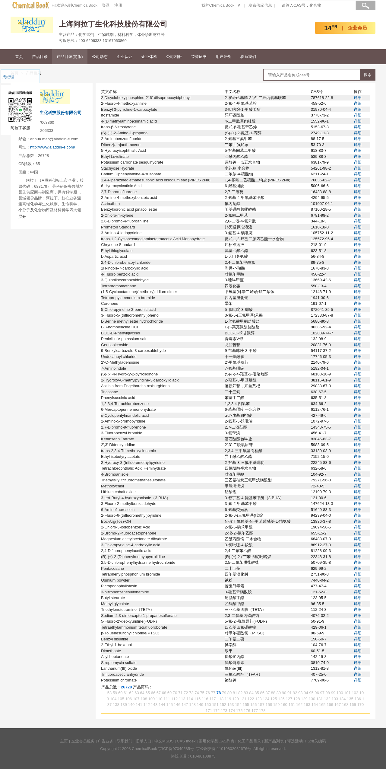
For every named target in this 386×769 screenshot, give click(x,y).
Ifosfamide (110, 115)
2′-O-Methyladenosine (120, 362)
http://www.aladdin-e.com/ (52, 147)
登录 (106, 5)
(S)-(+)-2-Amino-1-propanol (124, 133)
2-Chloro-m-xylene (117, 215)
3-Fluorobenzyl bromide (121, 433)
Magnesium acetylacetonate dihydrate (134, 539)
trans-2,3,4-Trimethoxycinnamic (128, 450)
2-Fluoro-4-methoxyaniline (124, 103)
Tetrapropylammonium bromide (128, 297)
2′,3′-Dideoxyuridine (118, 444)
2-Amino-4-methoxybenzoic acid (129, 197)
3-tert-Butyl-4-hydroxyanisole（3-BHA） (135, 498)
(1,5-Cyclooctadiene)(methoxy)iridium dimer (139, 291)
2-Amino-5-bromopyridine (123, 421)
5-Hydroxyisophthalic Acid (123, 150)
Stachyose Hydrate (117, 168)
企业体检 (149, 56)
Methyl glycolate (115, 603)
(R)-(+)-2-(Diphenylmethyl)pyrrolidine (133, 556)
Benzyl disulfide (114, 639)
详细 (358, 97)
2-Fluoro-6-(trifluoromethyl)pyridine (131, 515)
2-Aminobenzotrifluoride (121, 138)
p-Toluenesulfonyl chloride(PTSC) (130, 633)
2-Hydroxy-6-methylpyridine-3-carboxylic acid (140, 380)
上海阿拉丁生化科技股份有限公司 (50, 112)
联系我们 (248, 56)
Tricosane (109, 392)
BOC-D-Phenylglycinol (120, 333)
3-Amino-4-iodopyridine (121, 233)
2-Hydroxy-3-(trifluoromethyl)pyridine (133, 462)
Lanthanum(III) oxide (119, 668)
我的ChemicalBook (218, 5)
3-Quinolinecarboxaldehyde (125, 280)
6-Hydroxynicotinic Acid (121, 185)
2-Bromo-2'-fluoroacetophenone (128, 533)
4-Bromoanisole (114, 474)
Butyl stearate (113, 597)
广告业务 (105, 741)
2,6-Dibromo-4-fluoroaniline (125, 221)
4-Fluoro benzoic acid (119, 274)
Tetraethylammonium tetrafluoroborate (134, 627)
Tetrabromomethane (118, 286)
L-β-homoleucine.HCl (119, 327)
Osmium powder (115, 580)
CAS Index (186, 741)
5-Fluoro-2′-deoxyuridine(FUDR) (129, 621)
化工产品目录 (249, 741)
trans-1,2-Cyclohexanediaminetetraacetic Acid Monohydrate (153, 239)
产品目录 (40, 56)
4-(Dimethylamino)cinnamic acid (129, 121)
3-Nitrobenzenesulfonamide (125, 592)
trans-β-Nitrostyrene (118, 127)
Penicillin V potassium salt (123, 339)
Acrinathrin (110, 203)
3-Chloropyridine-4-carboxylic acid (130, 545)
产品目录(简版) (70, 56)
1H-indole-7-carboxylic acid (124, 268)
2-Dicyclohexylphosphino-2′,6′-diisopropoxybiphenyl (146, 97)
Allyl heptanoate (115, 656)
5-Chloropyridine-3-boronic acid (128, 309)
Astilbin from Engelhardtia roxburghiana (135, 386)
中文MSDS (164, 741)
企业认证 (124, 56)
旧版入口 (143, 741)
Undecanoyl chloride (119, 356)
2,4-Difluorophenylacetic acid (126, 550)
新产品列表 (274, 741)
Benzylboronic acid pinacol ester (129, 209)
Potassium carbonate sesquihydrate (132, 162)
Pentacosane (112, 568)
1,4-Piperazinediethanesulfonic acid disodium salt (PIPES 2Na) (155, 180)
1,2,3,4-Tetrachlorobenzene (125, 403)
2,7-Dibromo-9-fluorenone (123, 427)
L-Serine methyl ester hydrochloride (132, 321)
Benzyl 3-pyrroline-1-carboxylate (129, 109)
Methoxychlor (112, 486)
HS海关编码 (315, 741)
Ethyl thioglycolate (117, 250)
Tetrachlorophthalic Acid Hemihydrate (133, 468)
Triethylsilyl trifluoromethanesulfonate (133, 480)
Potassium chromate (119, 680)
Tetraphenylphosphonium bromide (130, 574)
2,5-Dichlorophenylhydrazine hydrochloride (138, 562)
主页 (64, 741)
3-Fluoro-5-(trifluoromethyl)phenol (130, 315)
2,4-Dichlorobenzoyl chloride (125, 262)
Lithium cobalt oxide (118, 492)
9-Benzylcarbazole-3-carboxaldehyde (133, 350)
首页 (19, 56)
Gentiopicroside (114, 345)
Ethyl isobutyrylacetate (120, 456)
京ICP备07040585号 (176, 748)
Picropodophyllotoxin (119, 586)
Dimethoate (111, 651)
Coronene (109, 303)
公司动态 (100, 56)
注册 (118, 5)
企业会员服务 (83, 741)
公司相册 (174, 56)
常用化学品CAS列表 (216, 741)
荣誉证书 (199, 56)
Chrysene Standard (118, 244)
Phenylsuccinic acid (118, 397)
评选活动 (295, 741)
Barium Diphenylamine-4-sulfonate (131, 174)
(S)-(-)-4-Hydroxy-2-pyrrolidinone (129, 374)
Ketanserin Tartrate (117, 439)
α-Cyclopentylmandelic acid (125, 415)
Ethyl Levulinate (115, 156)
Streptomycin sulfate (119, 662)
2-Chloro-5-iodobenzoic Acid (125, 527)
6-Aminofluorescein (117, 509)
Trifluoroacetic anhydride (122, 674)
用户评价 (223, 56)
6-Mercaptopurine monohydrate (128, 409)
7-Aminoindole (113, 368)
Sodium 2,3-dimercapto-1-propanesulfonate (139, 615)
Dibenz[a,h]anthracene (121, 144)
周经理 (8, 77)
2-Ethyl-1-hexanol (116, 645)
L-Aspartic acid (114, 256)
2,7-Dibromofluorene (119, 192)
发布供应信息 (260, 5)
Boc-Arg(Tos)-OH (116, 521)
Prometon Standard (118, 227)
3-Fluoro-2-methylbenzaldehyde (129, 503)
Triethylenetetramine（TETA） (127, 609)
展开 (22, 216)
